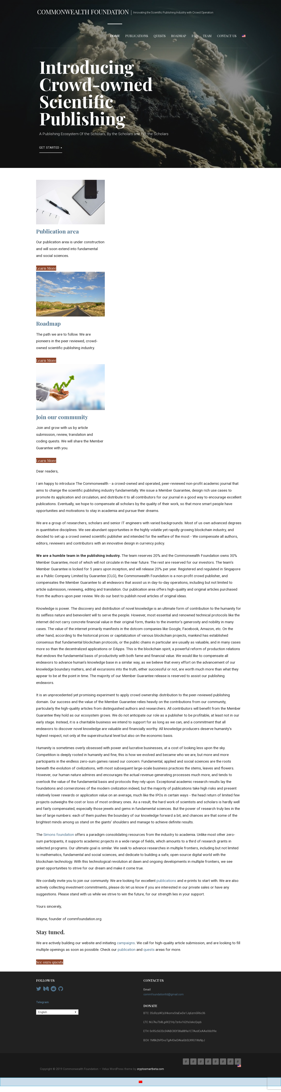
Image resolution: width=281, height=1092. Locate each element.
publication (126, 949)
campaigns (126, 943)
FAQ (194, 36)
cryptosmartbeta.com (150, 1069)
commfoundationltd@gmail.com (163, 994)
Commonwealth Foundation (83, 11)
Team (207, 36)
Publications (136, 36)
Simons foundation (58, 834)
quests (149, 949)
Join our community (62, 417)
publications (166, 880)
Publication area (57, 231)
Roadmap (178, 36)
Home (115, 36)
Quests (160, 36)
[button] (46, 268)
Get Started (49, 147)
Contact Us (227, 36)
